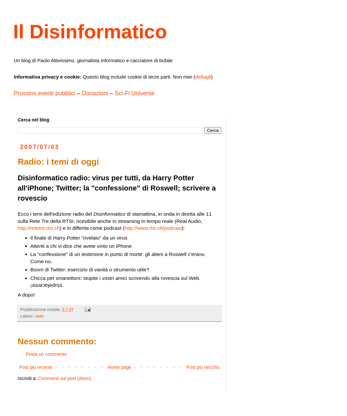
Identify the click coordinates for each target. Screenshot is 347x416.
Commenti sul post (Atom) (64, 378)
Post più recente (35, 367)
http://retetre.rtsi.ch (39, 228)
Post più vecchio (203, 367)
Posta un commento (46, 354)
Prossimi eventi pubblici (44, 93)
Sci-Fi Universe (135, 93)
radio (39, 316)
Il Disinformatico (90, 32)
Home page (119, 367)
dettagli (203, 77)
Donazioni (95, 93)
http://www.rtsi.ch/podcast (153, 228)
